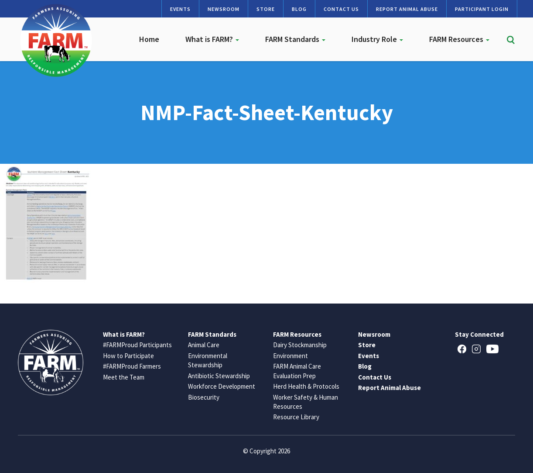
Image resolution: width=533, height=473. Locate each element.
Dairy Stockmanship (300, 345)
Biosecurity (203, 397)
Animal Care (203, 345)
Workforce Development (221, 386)
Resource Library (296, 417)
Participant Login (482, 9)
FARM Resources (459, 39)
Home (149, 39)
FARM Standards (295, 39)
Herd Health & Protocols (306, 386)
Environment (290, 356)
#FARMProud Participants (137, 345)
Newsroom (223, 9)
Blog (299, 9)
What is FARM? (212, 39)
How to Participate (128, 356)
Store (265, 9)
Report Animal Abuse (407, 9)
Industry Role (377, 39)
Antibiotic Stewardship (219, 376)
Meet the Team (123, 377)
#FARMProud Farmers (132, 366)
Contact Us (341, 9)
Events (180, 9)
